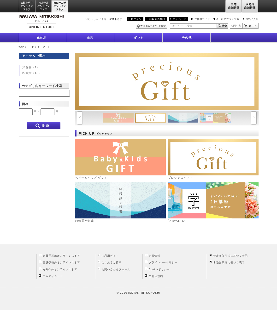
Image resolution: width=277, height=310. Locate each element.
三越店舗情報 (233, 6)
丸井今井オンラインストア (43, 6)
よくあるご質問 (111, 262)
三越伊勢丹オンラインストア (27, 6)
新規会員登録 (157, 19)
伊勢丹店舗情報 (250, 6)
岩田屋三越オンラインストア (60, 6)
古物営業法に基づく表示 (229, 262)
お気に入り (252, 19)
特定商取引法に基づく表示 (230, 255)
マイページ (179, 19)
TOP (21, 47)
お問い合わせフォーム (115, 269)
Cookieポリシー (159, 269)
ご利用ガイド (202, 19)
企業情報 (154, 255)
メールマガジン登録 (227, 19)
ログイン (136, 19)
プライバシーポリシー (163, 262)
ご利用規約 (156, 276)
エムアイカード (53, 276)
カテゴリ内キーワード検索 (42, 86)
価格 (25, 104)
